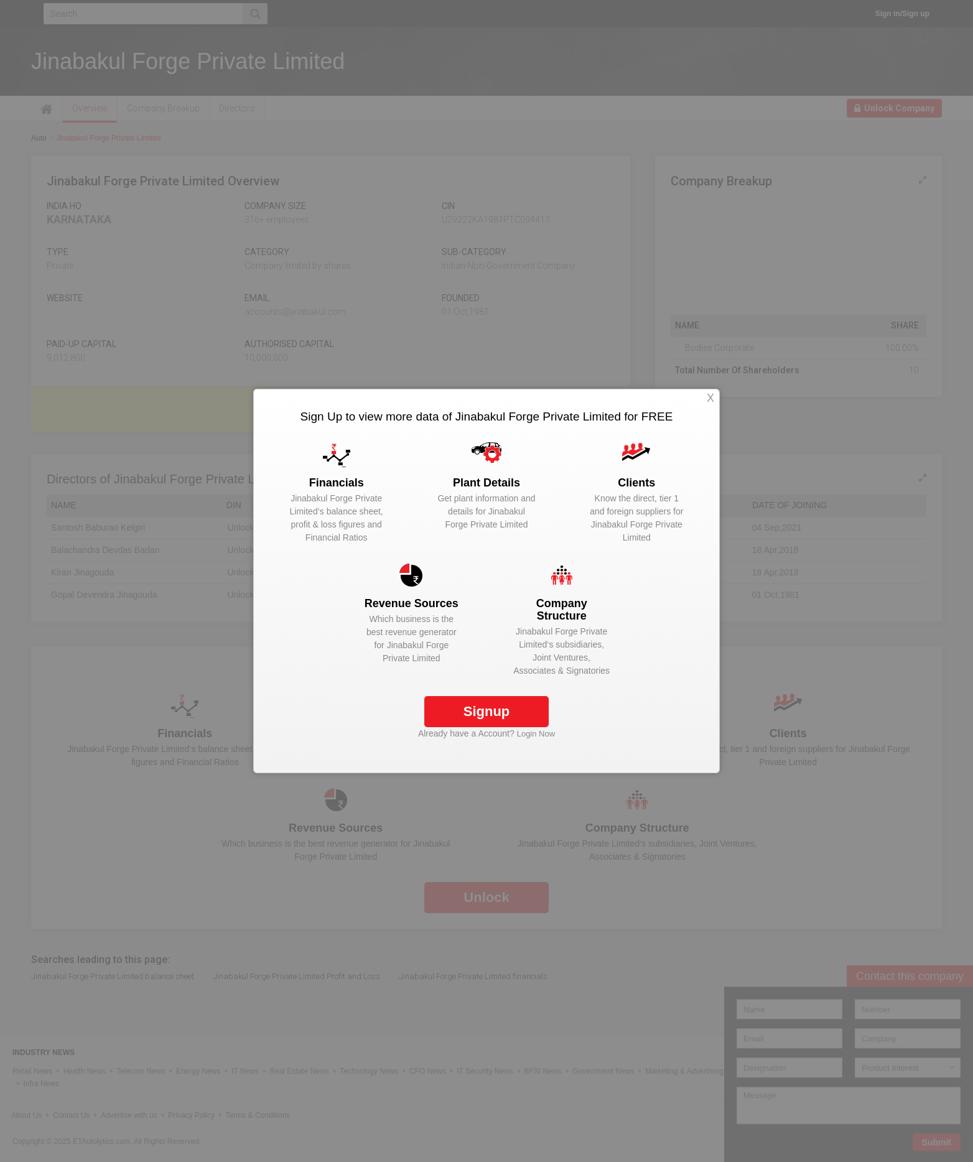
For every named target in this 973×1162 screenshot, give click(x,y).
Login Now (536, 733)
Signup (486, 711)
